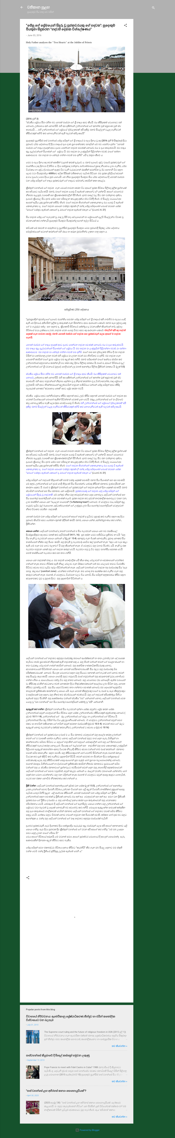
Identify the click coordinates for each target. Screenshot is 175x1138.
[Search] (153, 8)
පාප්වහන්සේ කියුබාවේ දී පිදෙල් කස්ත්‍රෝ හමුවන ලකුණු (58, 1055)
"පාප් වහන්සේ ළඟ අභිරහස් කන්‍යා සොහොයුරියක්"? (56, 1090)
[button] (125, 26)
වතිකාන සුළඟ (38, 7)
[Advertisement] (145, 64)
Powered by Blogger (87, 1130)
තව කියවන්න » (119, 1046)
